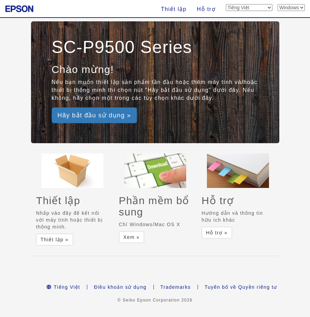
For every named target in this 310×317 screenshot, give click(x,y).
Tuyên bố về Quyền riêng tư (240, 287)
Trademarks (175, 287)
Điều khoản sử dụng (120, 287)
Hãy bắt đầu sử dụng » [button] (94, 115)
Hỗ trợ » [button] (217, 232)
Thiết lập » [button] (55, 239)
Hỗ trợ (206, 9)
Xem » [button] (131, 237)
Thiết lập (174, 9)
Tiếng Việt (63, 287)
